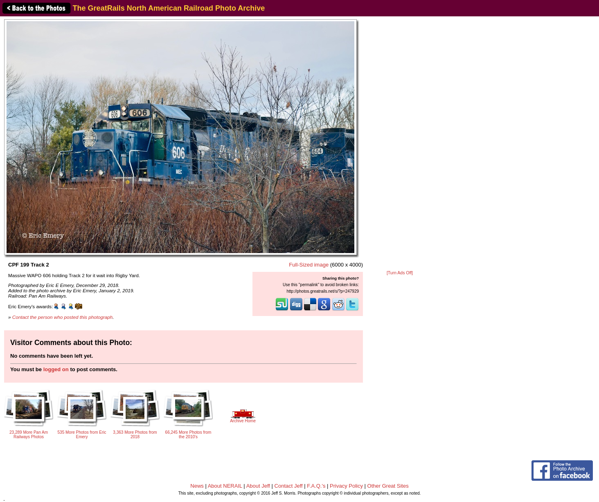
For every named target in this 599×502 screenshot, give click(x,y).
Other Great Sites (388, 486)
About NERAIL (225, 486)
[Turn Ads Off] (400, 273)
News (197, 486)
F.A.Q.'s (316, 486)
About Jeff (258, 486)
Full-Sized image (309, 265)
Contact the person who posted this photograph (62, 317)
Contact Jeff (289, 486)
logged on (56, 369)
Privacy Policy (346, 486)
